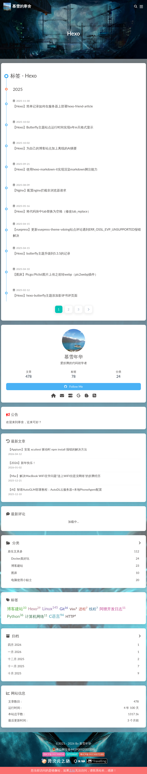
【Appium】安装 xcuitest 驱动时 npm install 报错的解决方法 (47, 449)
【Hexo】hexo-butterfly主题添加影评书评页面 (45, 295)
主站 (72, 770)
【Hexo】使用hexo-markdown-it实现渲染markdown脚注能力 (55, 169)
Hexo (34, 608)
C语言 (56, 615)
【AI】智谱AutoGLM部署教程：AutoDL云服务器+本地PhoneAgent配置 (55, 489)
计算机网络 (36, 616)
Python (15, 615)
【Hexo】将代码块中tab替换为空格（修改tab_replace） (52, 211)
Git (64, 608)
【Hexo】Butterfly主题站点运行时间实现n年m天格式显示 (53, 127)
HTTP (71, 616)
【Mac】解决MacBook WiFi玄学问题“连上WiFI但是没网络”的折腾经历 (54, 476)
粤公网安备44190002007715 (75, 749)
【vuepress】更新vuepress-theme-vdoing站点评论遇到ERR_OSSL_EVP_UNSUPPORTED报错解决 (77, 232)
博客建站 (16, 608)
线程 (93, 608)
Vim (73, 608)
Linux (50, 608)
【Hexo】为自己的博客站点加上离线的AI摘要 (45, 148)
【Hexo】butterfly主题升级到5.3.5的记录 (41, 253)
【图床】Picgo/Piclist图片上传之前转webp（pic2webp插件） (55, 274)
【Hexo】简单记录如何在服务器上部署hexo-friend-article (53, 106)
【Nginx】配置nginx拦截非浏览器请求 (39, 190)
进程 (83, 608)
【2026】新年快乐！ (22, 463)
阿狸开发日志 (112, 608)
